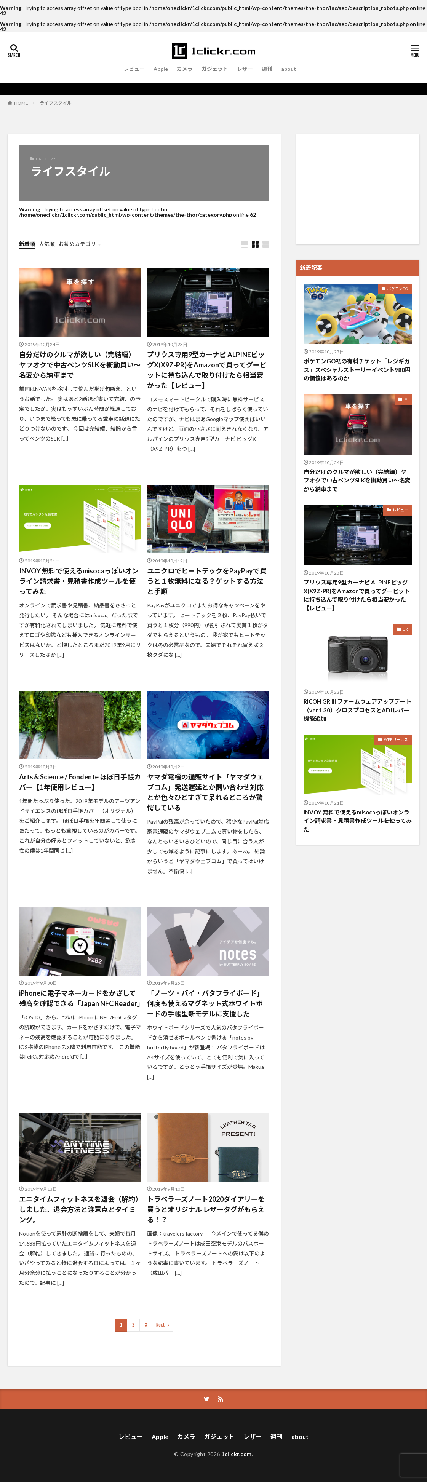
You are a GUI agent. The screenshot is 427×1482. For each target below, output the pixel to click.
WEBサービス (396, 739)
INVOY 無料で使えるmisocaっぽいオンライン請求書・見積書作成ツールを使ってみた (79, 581)
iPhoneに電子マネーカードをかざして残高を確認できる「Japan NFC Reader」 (80, 998)
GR (405, 629)
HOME (21, 103)
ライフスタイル (56, 103)
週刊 (267, 68)
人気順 (47, 244)
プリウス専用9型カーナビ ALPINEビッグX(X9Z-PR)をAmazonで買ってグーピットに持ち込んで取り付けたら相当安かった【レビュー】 (207, 370)
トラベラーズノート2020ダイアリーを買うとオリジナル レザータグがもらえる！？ (206, 1209)
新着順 (27, 244)
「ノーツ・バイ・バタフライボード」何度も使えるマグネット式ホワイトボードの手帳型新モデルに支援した (205, 1003)
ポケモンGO (397, 288)
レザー (245, 68)
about (288, 68)
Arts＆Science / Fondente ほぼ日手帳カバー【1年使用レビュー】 (80, 782)
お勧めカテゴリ (77, 244)
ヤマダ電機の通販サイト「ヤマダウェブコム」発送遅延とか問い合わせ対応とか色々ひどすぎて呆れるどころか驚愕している (205, 792)
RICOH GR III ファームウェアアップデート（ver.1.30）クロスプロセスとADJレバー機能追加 (357, 710)
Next (160, 1325)
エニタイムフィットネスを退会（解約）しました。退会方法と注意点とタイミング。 (79, 1209)
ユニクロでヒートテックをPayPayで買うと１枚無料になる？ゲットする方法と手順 (207, 581)
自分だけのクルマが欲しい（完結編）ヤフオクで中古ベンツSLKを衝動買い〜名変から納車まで (80, 364)
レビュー (134, 68)
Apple (161, 68)
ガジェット (215, 68)
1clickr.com (236, 1454)
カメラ (185, 68)
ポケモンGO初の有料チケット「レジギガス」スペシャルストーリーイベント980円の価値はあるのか (357, 370)
